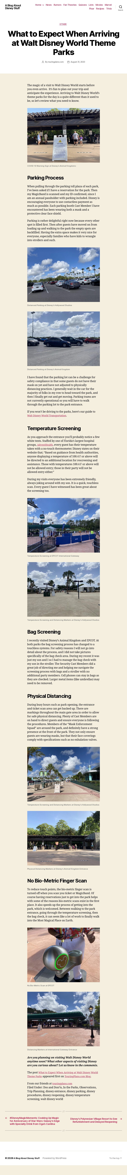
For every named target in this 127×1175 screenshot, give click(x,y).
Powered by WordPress (56, 1168)
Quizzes (91, 5)
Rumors (66, 5)
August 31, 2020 (78, 62)
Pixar (91, 8)
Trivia (109, 8)
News (57, 5)
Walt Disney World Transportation (48, 416)
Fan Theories (78, 5)
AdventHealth (46, 445)
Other (63, 24)
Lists (99, 5)
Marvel (83, 8)
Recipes (100, 8)
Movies (108, 5)
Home (47, 5)
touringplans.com (55, 62)
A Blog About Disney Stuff (14, 7)
